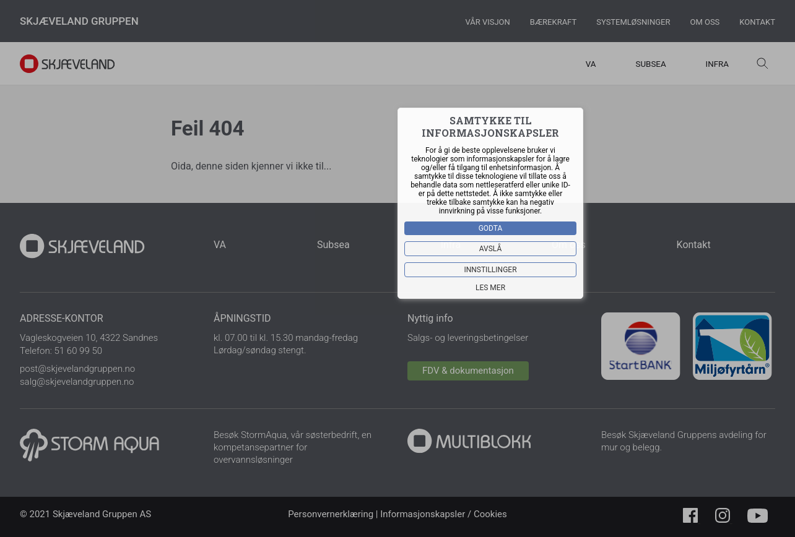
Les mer (490, 287)
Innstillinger (490, 269)
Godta (491, 228)
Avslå (490, 248)
